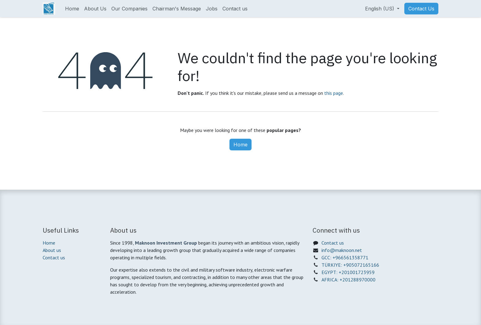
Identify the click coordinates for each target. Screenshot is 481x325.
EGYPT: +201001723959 (348, 272)
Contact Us (421, 9)
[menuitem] (72, 8)
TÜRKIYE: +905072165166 (350, 265)
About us (52, 250)
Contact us (54, 257)
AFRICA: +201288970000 (348, 280)
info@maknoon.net (341, 250)
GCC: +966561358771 (344, 257)
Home (240, 144)
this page (333, 93)
